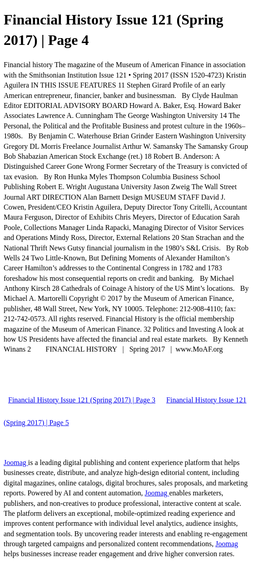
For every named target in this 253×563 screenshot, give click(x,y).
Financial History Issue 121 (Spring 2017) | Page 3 (81, 400)
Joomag (16, 462)
